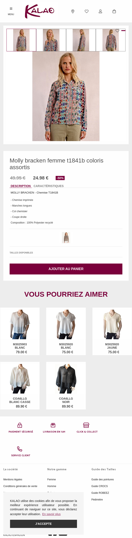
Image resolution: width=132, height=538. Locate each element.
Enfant (51, 469)
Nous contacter (11, 469)
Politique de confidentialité (17, 482)
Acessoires (53, 475)
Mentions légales (12, 455)
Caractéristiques (48, 186)
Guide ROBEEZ (100, 469)
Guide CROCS (99, 462)
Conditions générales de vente (20, 462)
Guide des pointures (102, 455)
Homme (51, 462)
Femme (51, 455)
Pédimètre (97, 475)
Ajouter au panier (66, 269)
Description (21, 186)
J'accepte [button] (43, 523)
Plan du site (10, 475)
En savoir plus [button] (51, 514)
